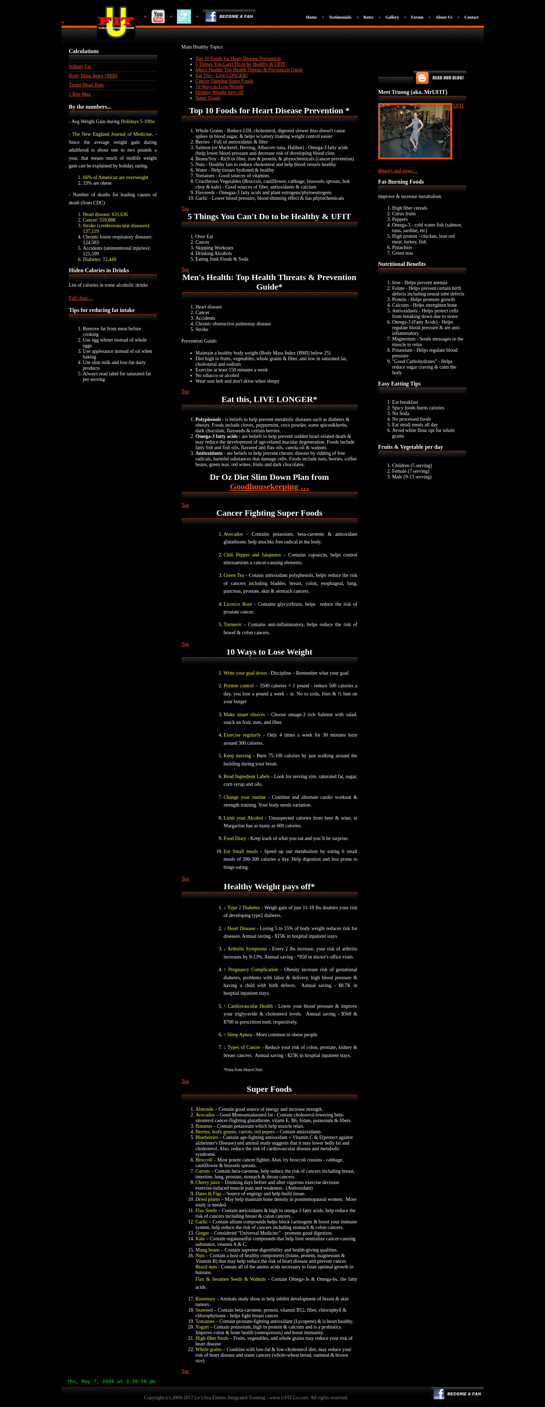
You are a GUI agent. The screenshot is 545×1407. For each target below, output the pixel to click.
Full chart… (81, 298)
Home (311, 17)
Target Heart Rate (86, 85)
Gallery (392, 17)
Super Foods (208, 98)
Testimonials (340, 17)
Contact (471, 17)
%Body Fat (80, 66)
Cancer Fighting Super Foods (225, 81)
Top (185, 208)
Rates (368, 17)
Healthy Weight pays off (219, 92)
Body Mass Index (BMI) (93, 75)
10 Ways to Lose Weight (219, 86)
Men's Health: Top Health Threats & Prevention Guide (249, 69)
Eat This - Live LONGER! (222, 75)
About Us (443, 17)
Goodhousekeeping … (269, 486)
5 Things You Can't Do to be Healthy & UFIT (241, 64)
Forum (417, 17)
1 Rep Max (80, 94)
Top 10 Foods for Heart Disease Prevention (238, 58)
